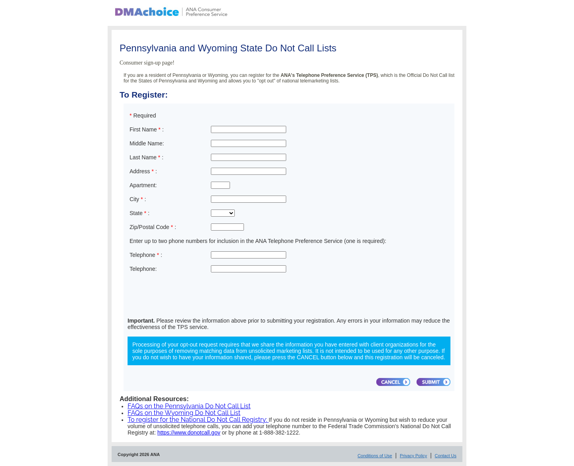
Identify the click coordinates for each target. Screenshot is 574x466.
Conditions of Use (375, 455)
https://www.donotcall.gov (188, 432)
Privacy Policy (413, 455)
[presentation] (189, 297)
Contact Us (445, 455)
